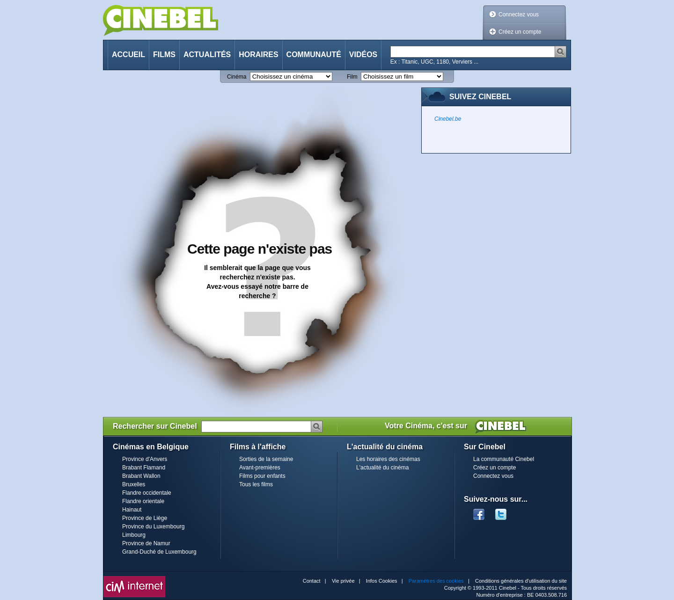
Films (164, 55)
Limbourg (134, 535)
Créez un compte (519, 32)
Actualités (207, 55)
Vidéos (363, 55)
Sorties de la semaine (266, 459)
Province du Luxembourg (153, 526)
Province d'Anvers (144, 459)
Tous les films (256, 484)
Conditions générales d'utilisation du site (521, 581)
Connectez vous (518, 14)
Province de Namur (146, 543)
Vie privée (343, 581)
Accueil (128, 55)
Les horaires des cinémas (388, 459)
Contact (312, 581)
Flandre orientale (143, 501)
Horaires (258, 55)
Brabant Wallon (141, 476)
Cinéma (236, 76)
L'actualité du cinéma (382, 467)
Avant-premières (259, 467)
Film (352, 76)
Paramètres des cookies (436, 581)
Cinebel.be (447, 119)
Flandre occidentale (146, 493)
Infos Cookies (381, 581)
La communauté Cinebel (503, 459)
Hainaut (131, 509)
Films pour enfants (262, 476)
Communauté (313, 55)
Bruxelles (133, 484)
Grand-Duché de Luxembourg (159, 552)
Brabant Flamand (143, 467)
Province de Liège (144, 518)
